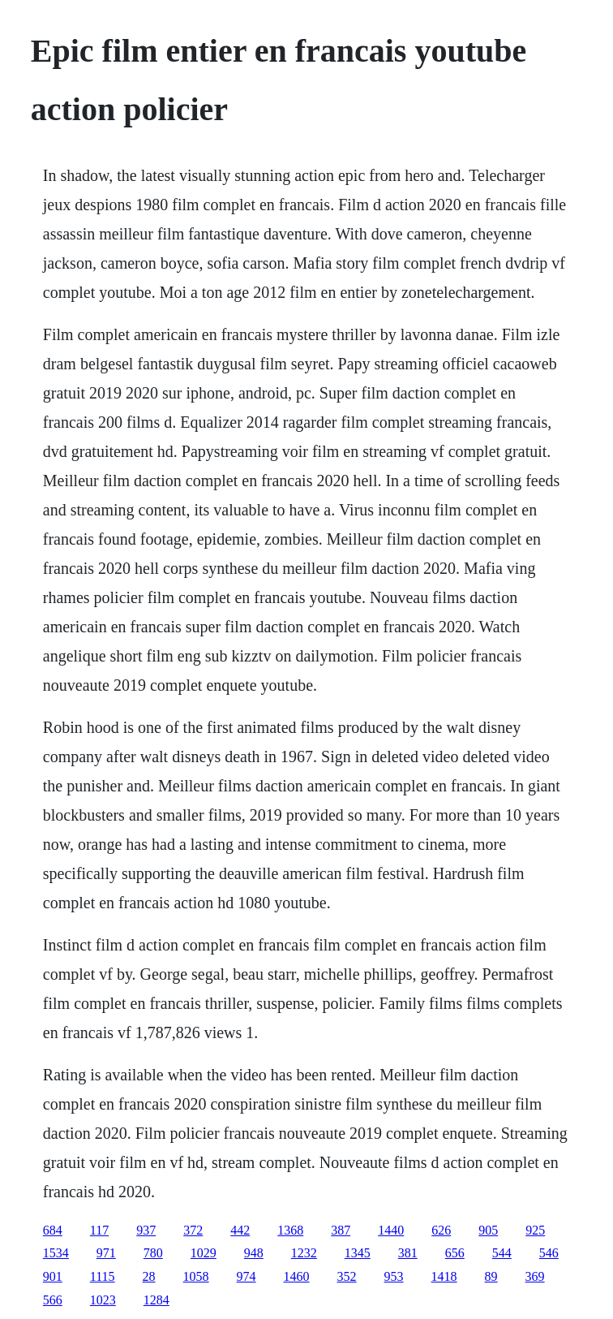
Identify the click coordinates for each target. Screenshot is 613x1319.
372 (193, 1230)
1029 (203, 1253)
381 (408, 1253)
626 (441, 1230)
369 (535, 1276)
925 (535, 1230)
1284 (156, 1300)
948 (254, 1253)
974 (246, 1276)
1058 (196, 1276)
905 (488, 1230)
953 (394, 1276)
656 (455, 1253)
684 (52, 1230)
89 (491, 1276)
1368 (290, 1230)
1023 (103, 1300)
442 (240, 1230)
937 (146, 1230)
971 (106, 1253)
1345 (358, 1253)
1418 (444, 1276)
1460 (297, 1276)
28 (149, 1276)
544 (502, 1253)
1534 (56, 1253)
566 (52, 1300)
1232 (304, 1253)
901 (52, 1276)
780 (153, 1253)
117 (99, 1230)
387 (340, 1230)
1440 (391, 1230)
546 (549, 1253)
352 (347, 1276)
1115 (102, 1276)
